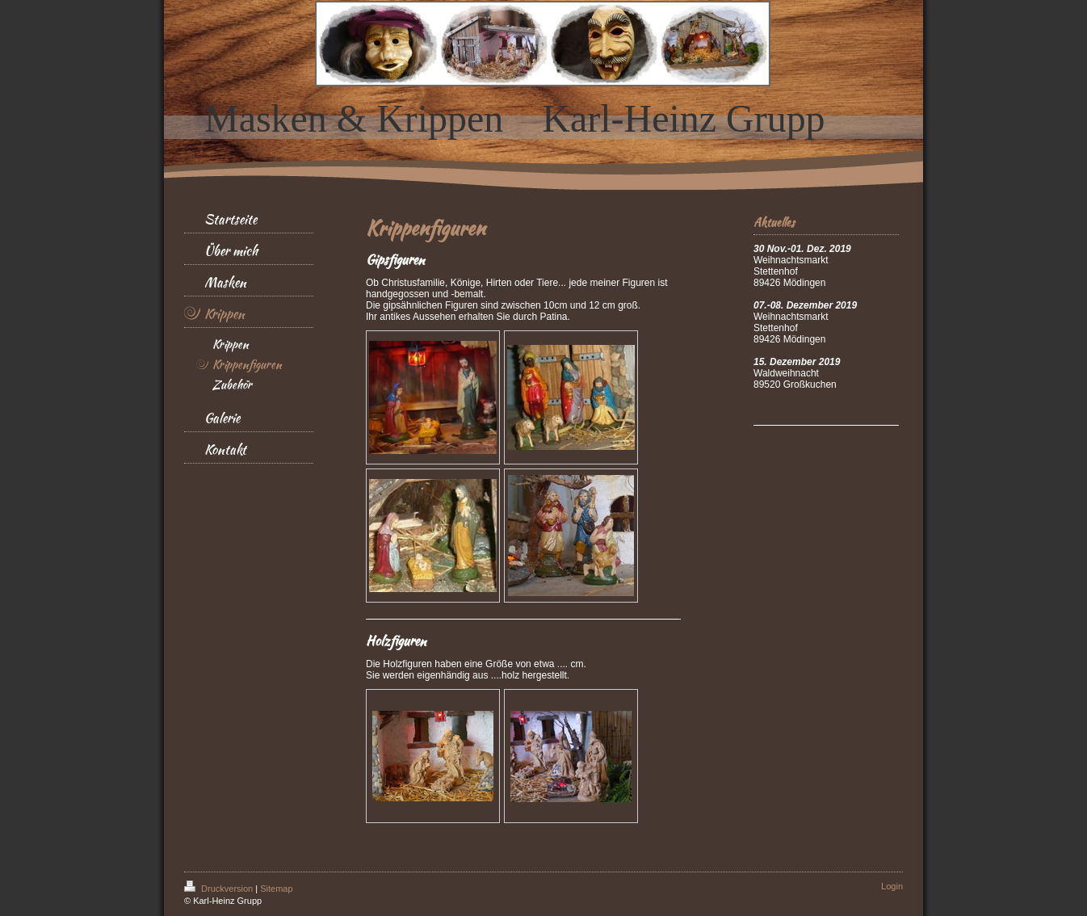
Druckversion (219, 888)
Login (892, 886)
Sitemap (276, 888)
